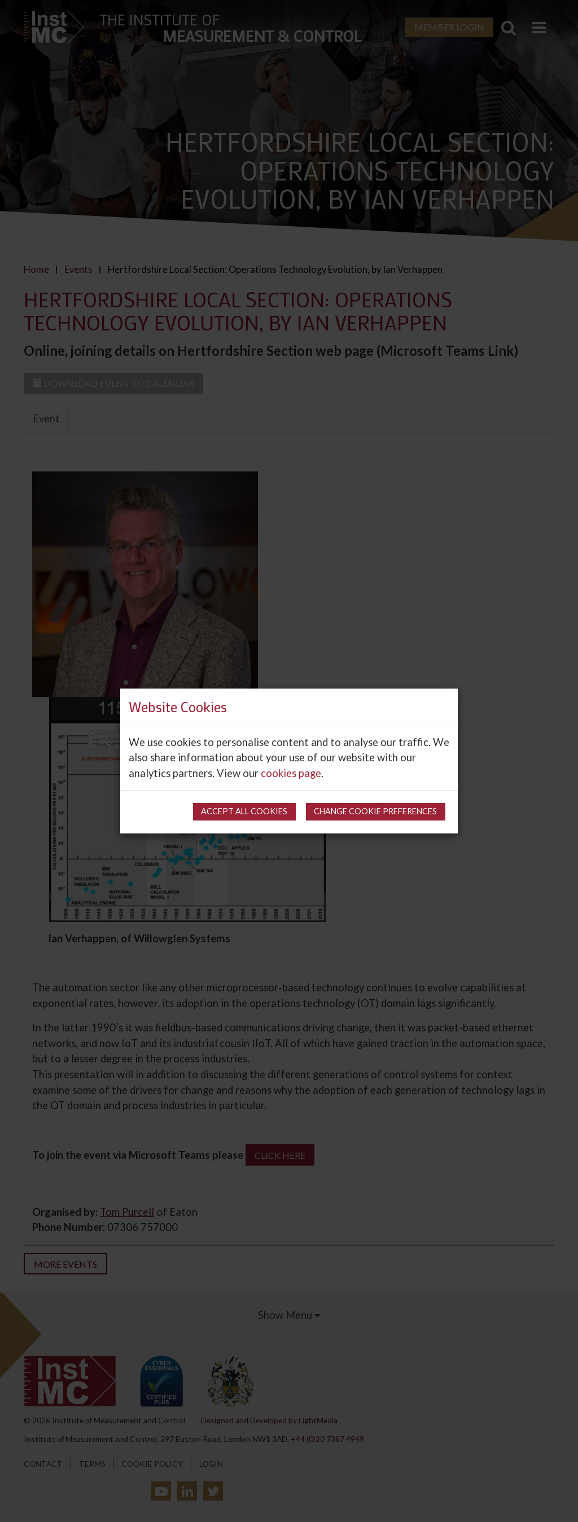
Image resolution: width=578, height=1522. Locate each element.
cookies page (291, 773)
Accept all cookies (244, 811)
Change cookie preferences (375, 811)
